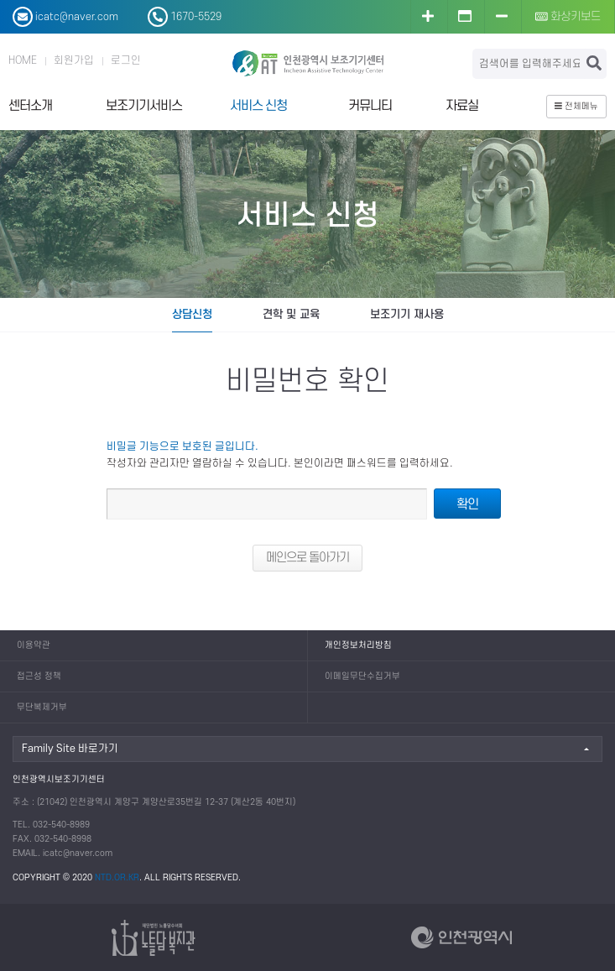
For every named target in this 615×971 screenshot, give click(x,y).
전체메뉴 (576, 107)
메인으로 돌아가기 (307, 558)
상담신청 (192, 314)
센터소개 (30, 105)
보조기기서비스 (144, 105)
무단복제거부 (42, 707)
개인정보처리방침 (358, 645)
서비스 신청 (258, 105)
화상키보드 (568, 16)
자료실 (462, 105)
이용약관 (33, 645)
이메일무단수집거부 (362, 676)
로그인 (126, 60)
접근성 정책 (39, 676)
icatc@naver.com (77, 853)
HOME (22, 60)
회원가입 (74, 60)
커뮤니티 (370, 105)
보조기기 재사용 (407, 314)
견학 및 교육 (291, 314)
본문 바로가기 (0, 0)
